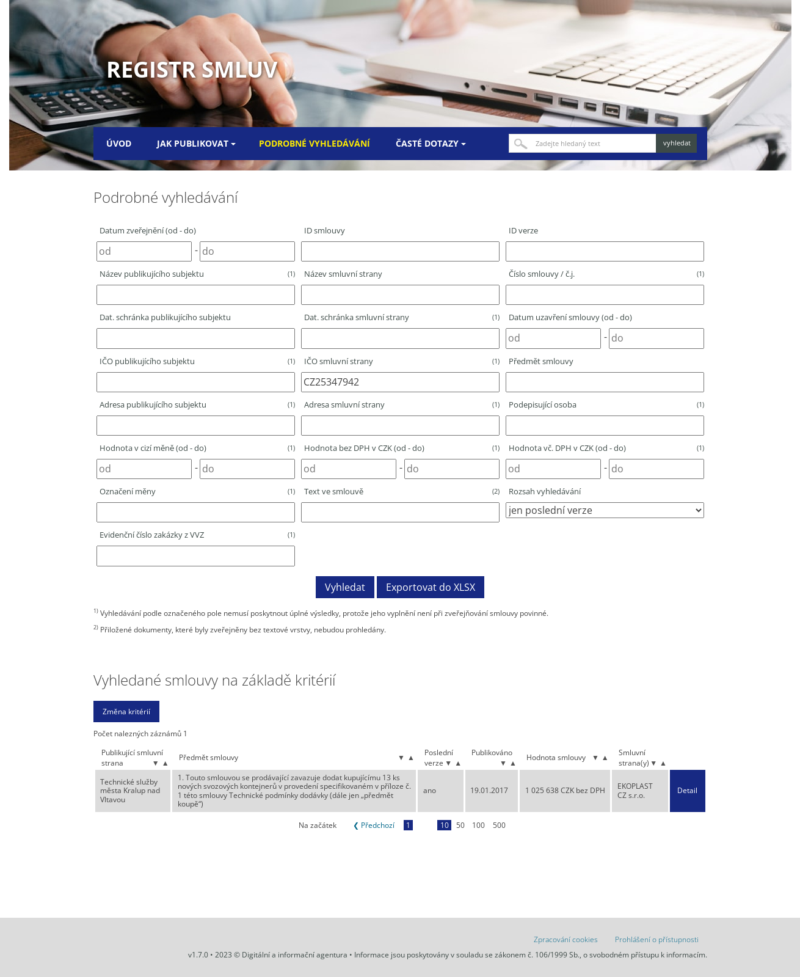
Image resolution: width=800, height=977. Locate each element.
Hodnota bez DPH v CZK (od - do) (402, 448)
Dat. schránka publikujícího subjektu (165, 317)
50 (460, 825)
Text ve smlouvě (402, 491)
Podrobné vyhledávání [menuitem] (314, 143)
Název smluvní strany (343, 273)
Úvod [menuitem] (118, 143)
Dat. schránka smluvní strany (402, 317)
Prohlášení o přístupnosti (657, 939)
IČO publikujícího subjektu (197, 361)
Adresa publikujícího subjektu (197, 404)
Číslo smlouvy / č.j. (606, 274)
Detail (687, 790)
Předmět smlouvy (541, 361)
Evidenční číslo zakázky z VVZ (197, 535)
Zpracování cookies (566, 939)
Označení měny (197, 491)
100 (478, 825)
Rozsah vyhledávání (545, 491)
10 (444, 825)
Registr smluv (191, 69)
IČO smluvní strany (402, 361)
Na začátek (317, 825)
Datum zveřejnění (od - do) (148, 230)
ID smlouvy (324, 230)
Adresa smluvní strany (402, 404)
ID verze (523, 230)
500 (499, 825)
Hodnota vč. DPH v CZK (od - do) (606, 448)
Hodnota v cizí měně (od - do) (197, 448)
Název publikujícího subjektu (197, 274)
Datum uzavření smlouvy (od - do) (570, 317)
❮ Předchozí (374, 825)
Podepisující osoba (606, 404)
